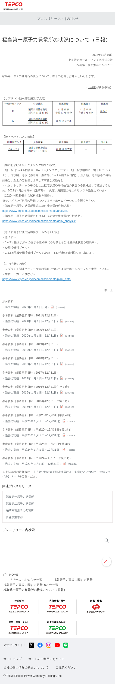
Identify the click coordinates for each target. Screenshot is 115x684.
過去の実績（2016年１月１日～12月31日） (40, 392)
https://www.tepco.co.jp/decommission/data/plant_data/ (36, 279)
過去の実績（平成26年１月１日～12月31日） (41, 421)
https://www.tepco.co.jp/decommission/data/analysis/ (35, 210)
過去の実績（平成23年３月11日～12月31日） (41, 463)
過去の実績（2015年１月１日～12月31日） (40, 407)
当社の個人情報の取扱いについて (26, 667)
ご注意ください (66, 667)
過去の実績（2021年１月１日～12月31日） (40, 321)
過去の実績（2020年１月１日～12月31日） (40, 335)
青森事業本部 (14, 517)
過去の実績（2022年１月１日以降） (35, 307)
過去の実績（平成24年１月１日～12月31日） (41, 449)
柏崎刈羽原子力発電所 (20, 510)
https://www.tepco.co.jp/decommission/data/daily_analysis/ (39, 221)
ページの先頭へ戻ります (107, 561)
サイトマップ (12, 659)
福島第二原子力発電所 (20, 503)
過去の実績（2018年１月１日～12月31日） (40, 364)
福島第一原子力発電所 (20, 496)
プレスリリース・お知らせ (57, 19)
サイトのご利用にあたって (46, 659)
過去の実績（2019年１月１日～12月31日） (40, 350)
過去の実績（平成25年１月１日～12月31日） (41, 435)
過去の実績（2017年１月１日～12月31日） (40, 378)
